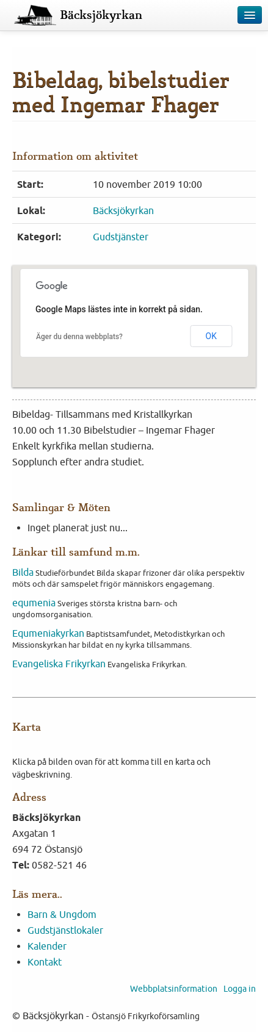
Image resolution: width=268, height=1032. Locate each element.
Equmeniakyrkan (48, 633)
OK (211, 336)
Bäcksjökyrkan (101, 15)
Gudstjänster (120, 236)
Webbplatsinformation (173, 989)
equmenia (34, 602)
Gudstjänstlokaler (65, 930)
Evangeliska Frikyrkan (59, 663)
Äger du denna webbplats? (79, 336)
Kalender (47, 946)
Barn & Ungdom (61, 914)
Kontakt (44, 961)
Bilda (23, 572)
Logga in (239, 989)
